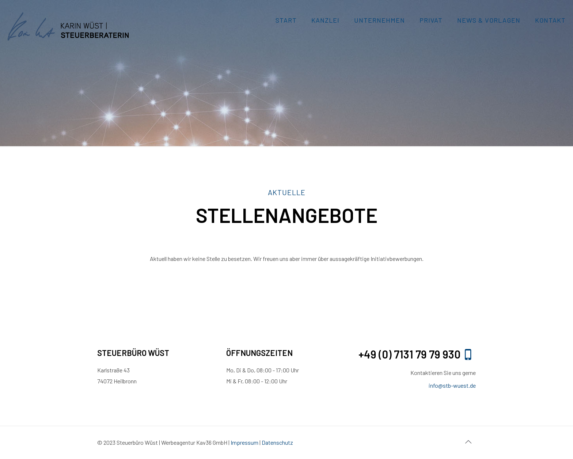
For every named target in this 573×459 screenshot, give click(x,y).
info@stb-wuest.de (452, 385)
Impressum (245, 442)
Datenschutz (277, 442)
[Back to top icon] (468, 441)
